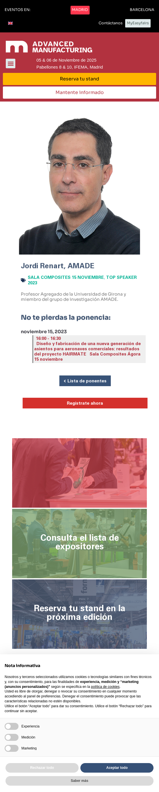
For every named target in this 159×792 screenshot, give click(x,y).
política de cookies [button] (105, 687)
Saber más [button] (79, 781)
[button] (17, 10)
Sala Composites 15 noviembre (66, 277)
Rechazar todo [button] (42, 768)
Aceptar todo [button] (116, 768)
